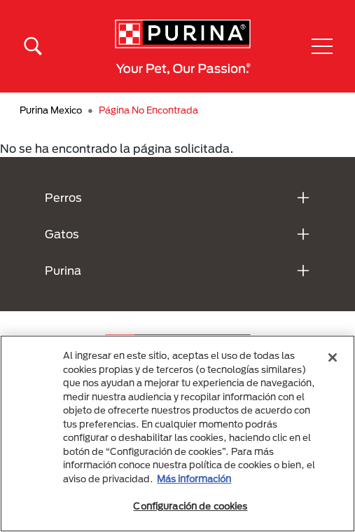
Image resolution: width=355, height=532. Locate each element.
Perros (63, 197)
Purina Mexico (51, 110)
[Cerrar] (332, 357)
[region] (177, 433)
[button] (322, 46)
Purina (63, 270)
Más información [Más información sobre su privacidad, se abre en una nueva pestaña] (194, 478)
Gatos (62, 233)
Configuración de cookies (190, 506)
